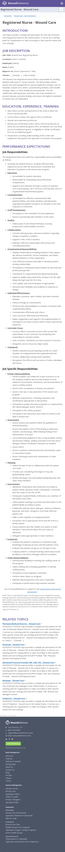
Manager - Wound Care (13, 680)
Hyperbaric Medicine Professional (19, 815)
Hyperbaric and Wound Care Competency (22, 841)
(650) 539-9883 (14, 730)
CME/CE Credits (12, 797)
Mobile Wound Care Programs (18, 827)
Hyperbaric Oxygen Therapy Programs (21, 830)
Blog (7, 772)
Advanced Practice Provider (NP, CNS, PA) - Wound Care (28, 662)
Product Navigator (13, 799)
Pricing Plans (11, 764)
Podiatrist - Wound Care (13, 698)
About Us (9, 767)
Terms (8, 781)
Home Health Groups (14, 833)
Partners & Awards (13, 761)
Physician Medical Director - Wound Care (21, 623)
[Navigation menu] (62, 3)
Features (9, 758)
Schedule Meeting (13, 743)
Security (9, 775)
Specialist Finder (12, 802)
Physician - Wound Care (13, 644)
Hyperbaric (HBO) (13, 794)
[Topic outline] (61, 9)
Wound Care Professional (16, 813)
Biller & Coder (11, 818)
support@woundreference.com (20, 733)
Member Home (12, 788)
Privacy (8, 778)
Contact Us (10, 770)
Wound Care (11, 791)
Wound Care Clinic (13, 824)
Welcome (9, 756)
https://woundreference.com (19, 735)
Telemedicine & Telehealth (16, 839)
